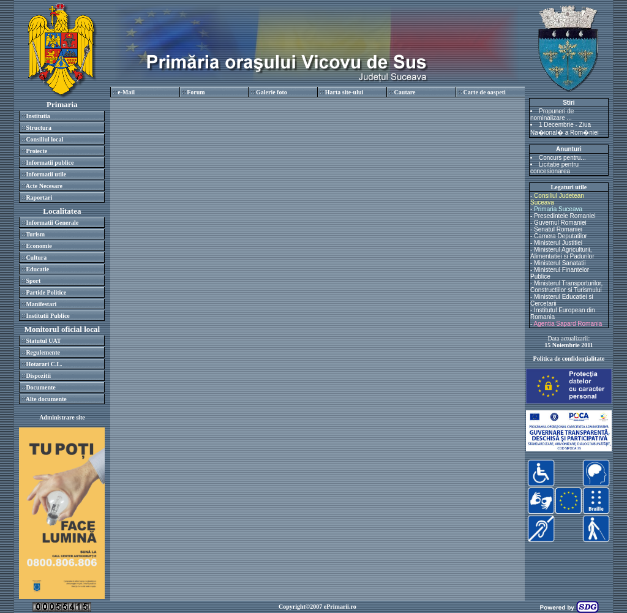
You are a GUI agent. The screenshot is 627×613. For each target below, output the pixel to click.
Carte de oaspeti (484, 92)
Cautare (405, 92)
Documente (40, 387)
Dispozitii (38, 375)
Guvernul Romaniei (560, 222)
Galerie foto (271, 92)
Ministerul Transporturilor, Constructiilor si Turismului (566, 286)
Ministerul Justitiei (558, 242)
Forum (196, 92)
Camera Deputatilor (560, 236)
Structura (38, 127)
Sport (33, 280)
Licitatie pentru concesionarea (554, 168)
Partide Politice (46, 292)
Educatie (37, 269)
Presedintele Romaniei (565, 215)
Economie (38, 246)
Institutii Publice (47, 315)
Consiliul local (44, 139)
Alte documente (46, 399)
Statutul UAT (43, 340)
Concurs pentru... (562, 157)
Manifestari (41, 304)
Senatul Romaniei (558, 229)
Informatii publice (49, 162)
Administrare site (62, 417)
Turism (35, 234)
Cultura (36, 257)
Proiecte (36, 151)
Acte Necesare (44, 185)
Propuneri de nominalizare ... (552, 114)
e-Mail (126, 92)
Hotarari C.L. (44, 364)
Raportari (39, 197)
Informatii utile (46, 174)
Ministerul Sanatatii (559, 263)
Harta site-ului (344, 92)
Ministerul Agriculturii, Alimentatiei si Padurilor (562, 253)
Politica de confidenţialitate (569, 358)
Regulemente (43, 352)
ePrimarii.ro (340, 606)
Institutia (38, 116)
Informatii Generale (52, 222)
